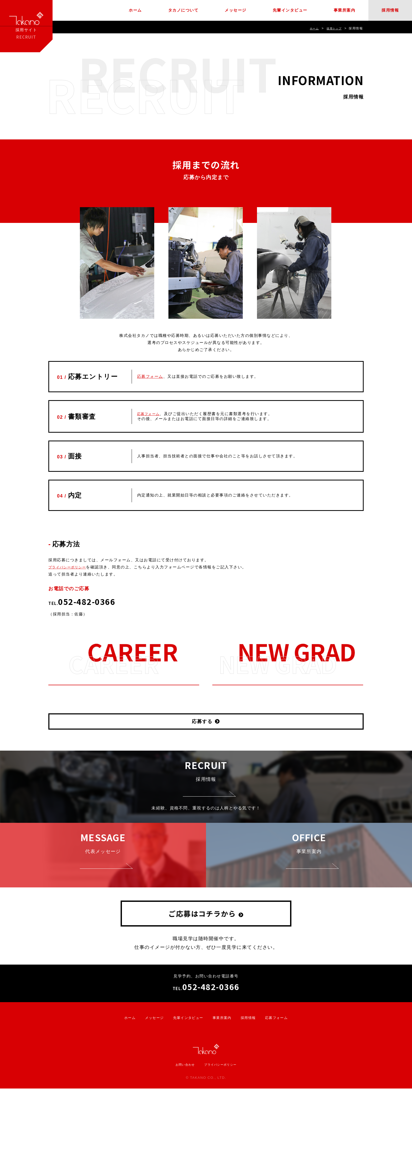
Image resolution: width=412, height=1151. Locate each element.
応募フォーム (150, 376)
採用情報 (390, 10)
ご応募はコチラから (202, 976)
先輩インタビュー (290, 10)
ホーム (135, 10)
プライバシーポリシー (70, 567)
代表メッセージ (103, 890)
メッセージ (235, 10)
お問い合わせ (182, 1126)
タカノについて (183, 10)
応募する (202, 721)
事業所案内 (345, 10)
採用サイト (26, 26)
